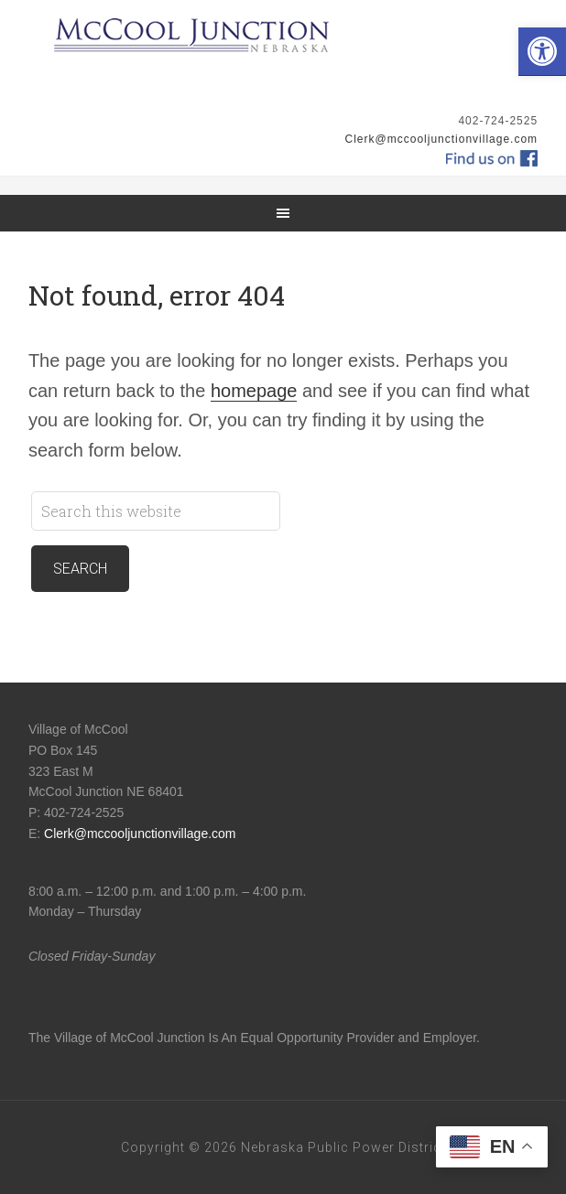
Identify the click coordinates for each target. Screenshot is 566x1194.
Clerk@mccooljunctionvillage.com (442, 139)
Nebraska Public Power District (343, 1147)
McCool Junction (283, 54)
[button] (542, 51)
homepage (254, 391)
